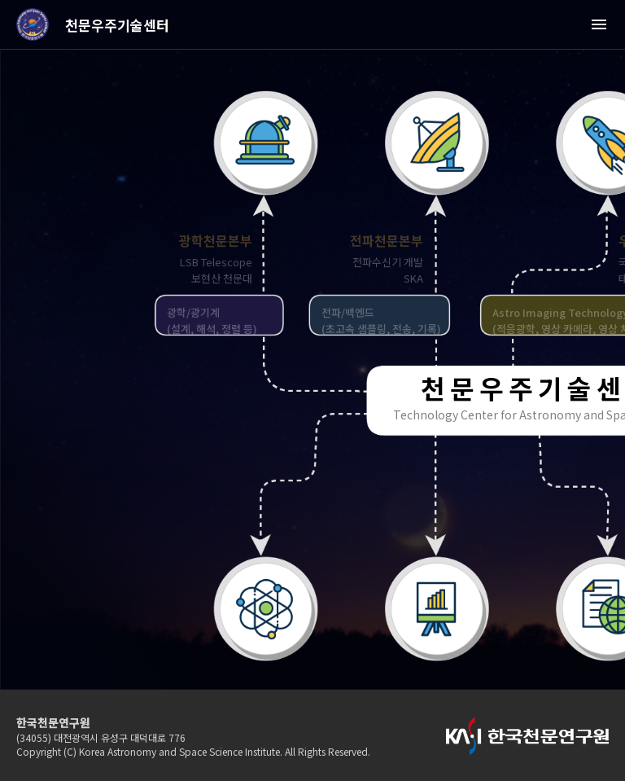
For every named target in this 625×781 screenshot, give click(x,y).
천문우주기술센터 (117, 25)
